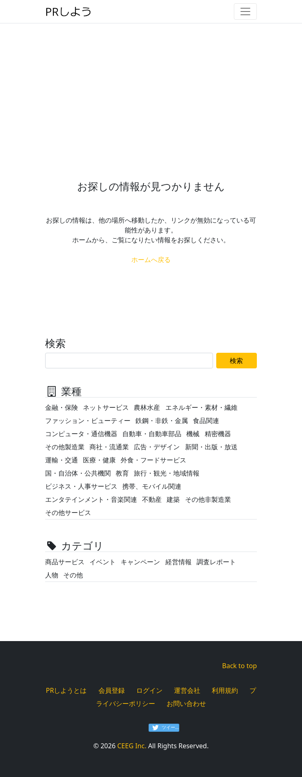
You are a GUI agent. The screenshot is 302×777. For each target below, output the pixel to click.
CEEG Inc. (131, 745)
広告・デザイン (157, 446)
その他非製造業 (208, 499)
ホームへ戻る (151, 259)
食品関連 (206, 420)
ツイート (165, 728)
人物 (51, 574)
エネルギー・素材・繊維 (201, 407)
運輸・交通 (61, 459)
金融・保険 (61, 407)
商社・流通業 (109, 446)
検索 (236, 360)
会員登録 (111, 690)
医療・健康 (99, 459)
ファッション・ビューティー (87, 420)
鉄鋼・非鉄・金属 (161, 420)
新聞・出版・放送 (211, 446)
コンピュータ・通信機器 (81, 433)
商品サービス (65, 561)
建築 (173, 499)
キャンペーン (140, 561)
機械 (192, 433)
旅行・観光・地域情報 (166, 473)
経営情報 (178, 561)
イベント (102, 561)
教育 (122, 473)
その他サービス (68, 512)
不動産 (152, 499)
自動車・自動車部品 (151, 433)
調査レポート (216, 561)
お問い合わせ (186, 703)
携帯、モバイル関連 (151, 486)
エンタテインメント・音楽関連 (91, 499)
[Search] (129, 360)
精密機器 (218, 433)
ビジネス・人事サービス (81, 486)
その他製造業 (65, 446)
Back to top (239, 665)
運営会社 (187, 690)
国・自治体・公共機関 (78, 473)
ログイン (149, 690)
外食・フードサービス (153, 459)
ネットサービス (106, 407)
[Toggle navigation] (245, 11)
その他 (73, 574)
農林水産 (147, 407)
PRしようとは (66, 690)
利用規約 (225, 690)
